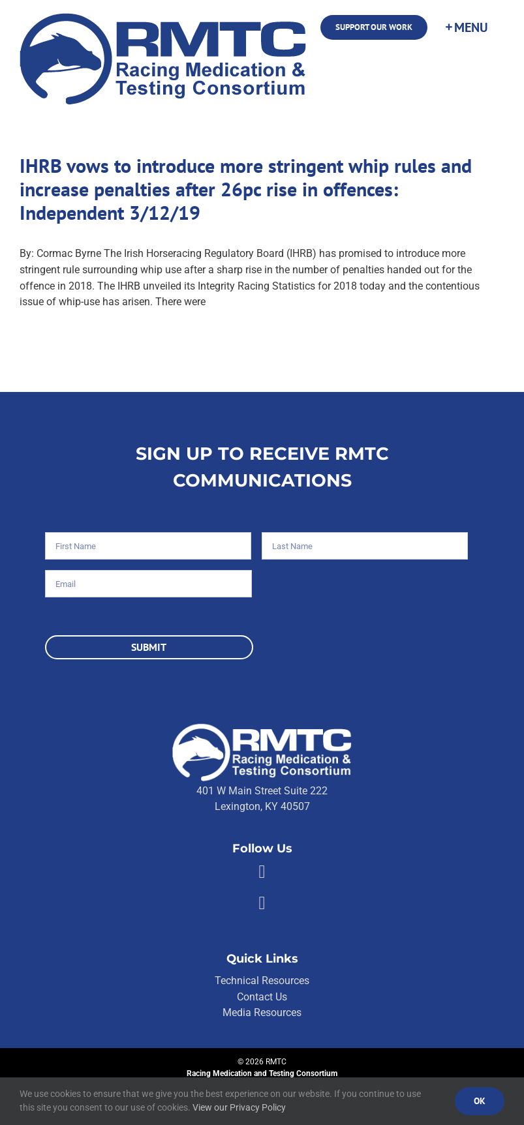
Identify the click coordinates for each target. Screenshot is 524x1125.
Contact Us (262, 997)
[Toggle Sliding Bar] (466, 27)
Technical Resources (262, 980)
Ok (479, 1101)
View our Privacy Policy (239, 1107)
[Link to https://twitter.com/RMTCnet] (261, 903)
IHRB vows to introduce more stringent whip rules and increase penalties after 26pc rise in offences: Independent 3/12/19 (246, 189)
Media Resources (262, 1012)
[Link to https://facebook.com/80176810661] (261, 872)
